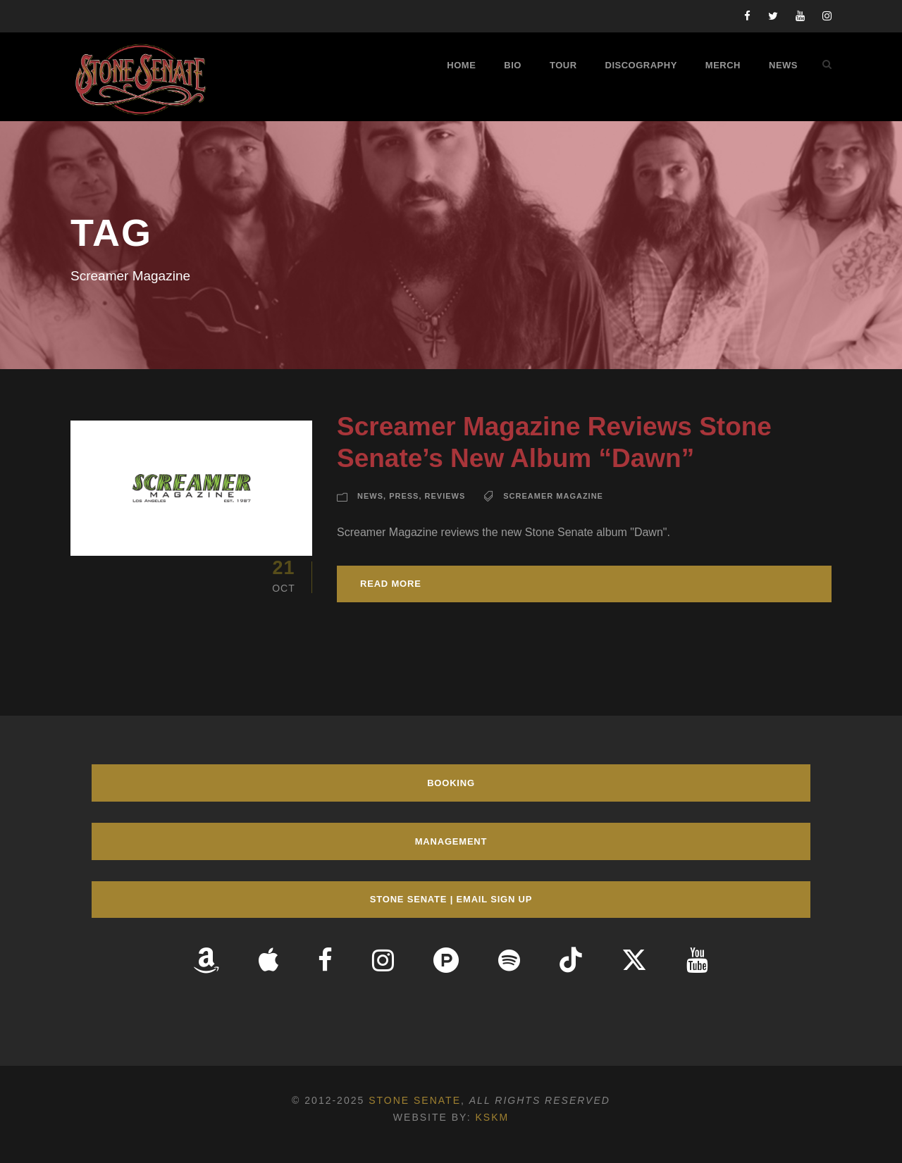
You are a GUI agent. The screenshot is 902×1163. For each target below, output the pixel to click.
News (783, 65)
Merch (723, 65)
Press (404, 496)
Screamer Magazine (553, 496)
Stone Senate (415, 1100)
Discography (641, 65)
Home (461, 65)
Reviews (445, 496)
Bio (512, 65)
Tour (563, 65)
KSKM (492, 1117)
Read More (390, 583)
